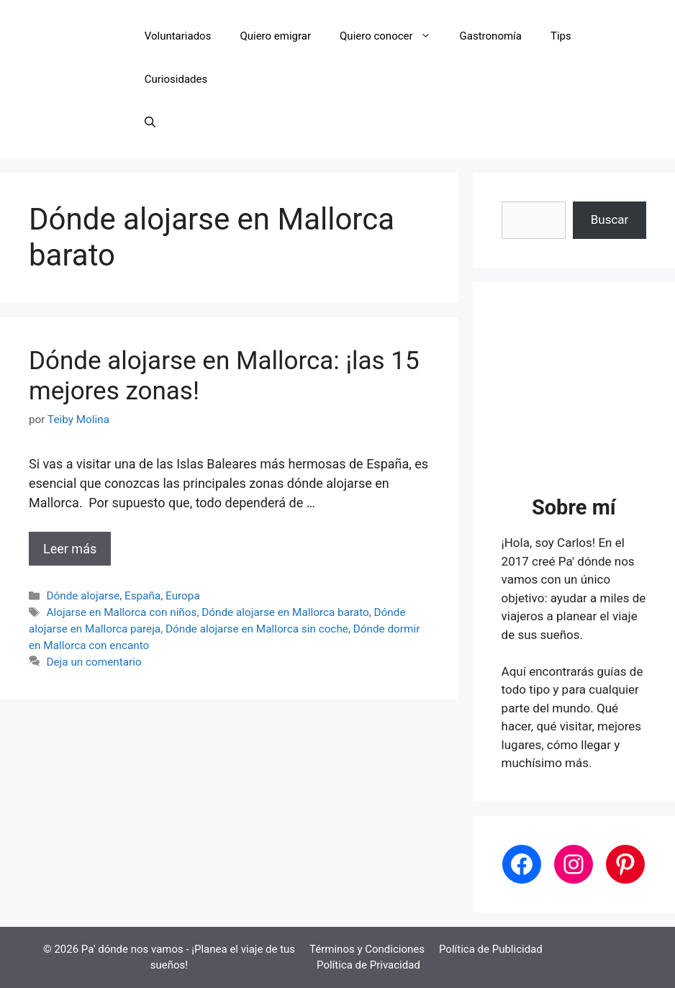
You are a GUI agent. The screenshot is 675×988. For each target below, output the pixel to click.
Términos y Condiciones (367, 949)
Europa (183, 595)
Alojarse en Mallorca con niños (121, 612)
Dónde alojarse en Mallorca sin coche (257, 628)
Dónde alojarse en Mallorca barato (285, 612)
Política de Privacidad (368, 964)
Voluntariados (178, 36)
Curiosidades (176, 79)
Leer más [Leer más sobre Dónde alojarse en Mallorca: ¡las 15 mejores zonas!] (69, 548)
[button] (150, 122)
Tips (561, 36)
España (142, 595)
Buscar (610, 219)
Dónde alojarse (82, 595)
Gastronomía (491, 36)
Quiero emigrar (275, 36)
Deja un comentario (93, 662)
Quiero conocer (392, 36)
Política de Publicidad (491, 949)
